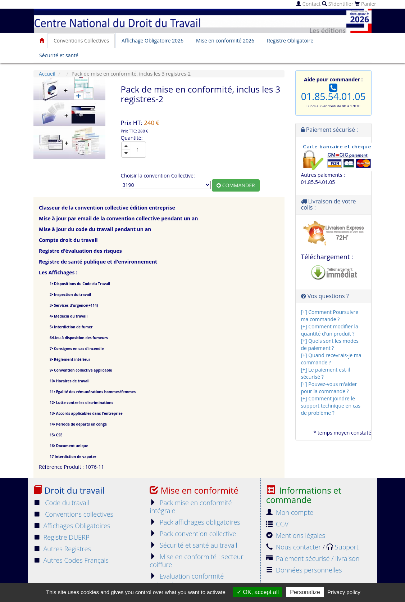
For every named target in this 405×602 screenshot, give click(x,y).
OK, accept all (258, 592)
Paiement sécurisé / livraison (313, 558)
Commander (236, 185)
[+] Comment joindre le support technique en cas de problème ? (330, 405)
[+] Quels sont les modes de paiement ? (330, 344)
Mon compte (290, 512)
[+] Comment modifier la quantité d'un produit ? (329, 330)
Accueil (47, 73)
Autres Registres (62, 548)
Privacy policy (343, 592)
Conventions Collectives (81, 40)
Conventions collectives (73, 514)
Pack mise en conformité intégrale (191, 506)
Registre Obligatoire (290, 40)
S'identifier (337, 3)
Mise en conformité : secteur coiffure (196, 560)
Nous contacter (294, 547)
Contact (308, 3)
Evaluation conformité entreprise (187, 580)
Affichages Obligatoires (71, 525)
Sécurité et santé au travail (193, 545)
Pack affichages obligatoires (195, 522)
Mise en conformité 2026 (225, 40)
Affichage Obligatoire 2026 (152, 40)
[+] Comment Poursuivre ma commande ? (330, 316)
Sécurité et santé (58, 55)
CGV (277, 524)
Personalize (305, 592)
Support (343, 547)
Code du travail (61, 502)
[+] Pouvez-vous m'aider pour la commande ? (329, 388)
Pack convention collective (193, 533)
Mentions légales (295, 535)
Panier (365, 3)
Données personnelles (304, 570)
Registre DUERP (61, 537)
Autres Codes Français (71, 560)
